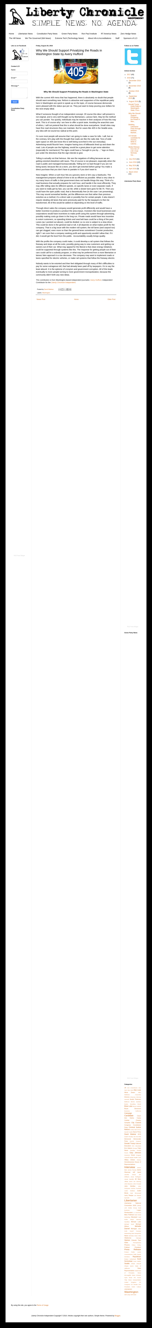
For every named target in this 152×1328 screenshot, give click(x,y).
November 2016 (135, 86)
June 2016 (133, 162)
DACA (139, 1129)
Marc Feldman (129, 1215)
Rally (134, 1254)
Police (133, 1245)
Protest (126, 1252)
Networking (127, 1233)
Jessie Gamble (129, 1179)
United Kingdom (130, 1282)
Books (126, 1104)
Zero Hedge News (128, 34)
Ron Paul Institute (89, 34)
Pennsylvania (137, 1242)
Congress (127, 1125)
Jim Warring (137, 1181)
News (126, 1235)
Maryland (134, 1217)
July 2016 (133, 159)
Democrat (127, 1139)
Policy (139, 1245)
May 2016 (133, 165)
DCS (139, 1134)
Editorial (138, 1143)
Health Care (137, 1157)
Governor (127, 1155)
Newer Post (41, 299)
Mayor (132, 1219)
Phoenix (127, 1245)
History (139, 1160)
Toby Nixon (128, 1280)
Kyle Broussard (135, 1193)
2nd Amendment (132, 1088)
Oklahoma (127, 1238)
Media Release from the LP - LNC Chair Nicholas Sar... (134, 151)
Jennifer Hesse (130, 1174)
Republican (137, 1257)
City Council (136, 1123)
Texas (130, 1277)
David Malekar (130, 1134)
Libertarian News (25, 34)
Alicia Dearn (129, 1092)
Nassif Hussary (135, 1231)
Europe (135, 1148)
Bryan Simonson (132, 1108)
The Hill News (15, 38)
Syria (125, 1277)
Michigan (134, 1228)
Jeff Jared (137, 1172)
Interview (129, 1167)
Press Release (132, 1249)
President (138, 1247)
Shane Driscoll (136, 1263)
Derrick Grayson (135, 1141)
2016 (129, 78)
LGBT (139, 1198)
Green (133, 1155)
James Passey (132, 1170)
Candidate (128, 1115)
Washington (46, 293)
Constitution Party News (47, 34)
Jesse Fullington (136, 1177)
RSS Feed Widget (19, 555)
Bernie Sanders (136, 1101)
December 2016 (135, 81)
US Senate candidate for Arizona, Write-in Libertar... (134, 140)
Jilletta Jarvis (128, 1181)
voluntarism (128, 1289)
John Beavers (128, 1184)
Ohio (139, 1235)
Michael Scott (129, 1224)
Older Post (111, 299)
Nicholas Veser (133, 1235)
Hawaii (131, 1157)
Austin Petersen (135, 1099)
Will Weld (133, 1294)
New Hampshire (136, 1233)
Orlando (134, 1240)
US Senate (134, 1284)
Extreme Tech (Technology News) (69, 38)
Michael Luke (136, 1222)
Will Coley (127, 1294)
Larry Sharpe (128, 1195)
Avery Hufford (95, 280)
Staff (117, 38)
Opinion (127, 1240)
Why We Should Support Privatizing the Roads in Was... (134, 117)
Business (127, 1111)
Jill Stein (138, 1179)
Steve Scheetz (136, 1275)
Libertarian (130, 1200)
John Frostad (137, 1184)
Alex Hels (130, 1090)
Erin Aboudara (136, 1146)
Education (127, 1146)
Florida (139, 1150)
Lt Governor (137, 1212)
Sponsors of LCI (130, 38)
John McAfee (129, 1186)
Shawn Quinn (128, 1266)
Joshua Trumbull (136, 1188)
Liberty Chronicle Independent (63, 282)
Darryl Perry (137, 1132)
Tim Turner (137, 1277)
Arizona (126, 1097)
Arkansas (133, 1097)
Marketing (127, 1217)
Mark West (138, 1215)
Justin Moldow (129, 1191)
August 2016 (134, 101)
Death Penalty (128, 1136)
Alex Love (137, 1090)
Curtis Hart (133, 1129)
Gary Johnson (135, 1153)
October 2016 (134, 91)
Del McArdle (137, 1136)
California (138, 1111)
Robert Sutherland (130, 1259)
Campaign (128, 1113)
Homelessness (129, 1162)
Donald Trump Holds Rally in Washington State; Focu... (135, 107)
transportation (137, 1280)
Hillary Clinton (129, 1160)
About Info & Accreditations (99, 38)
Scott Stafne (137, 1261)
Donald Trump (129, 1143)
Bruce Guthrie (137, 1106)
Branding (132, 1104)
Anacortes (138, 1094)
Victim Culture (136, 1287)
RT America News (108, 34)
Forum (126, 1153)
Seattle (126, 1264)
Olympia (138, 1238)
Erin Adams (128, 1148)
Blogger (117, 1316)
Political (126, 1247)
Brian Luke (128, 1106)
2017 (129, 74)
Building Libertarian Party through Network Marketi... (135, 129)
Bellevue (126, 1101)
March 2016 (133, 172)
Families (132, 1150)
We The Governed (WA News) (38, 38)
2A (125, 1088)
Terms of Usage (43, 1305)
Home (11, 34)
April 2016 (133, 169)
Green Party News (69, 34)
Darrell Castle (128, 1132)
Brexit (139, 1104)
